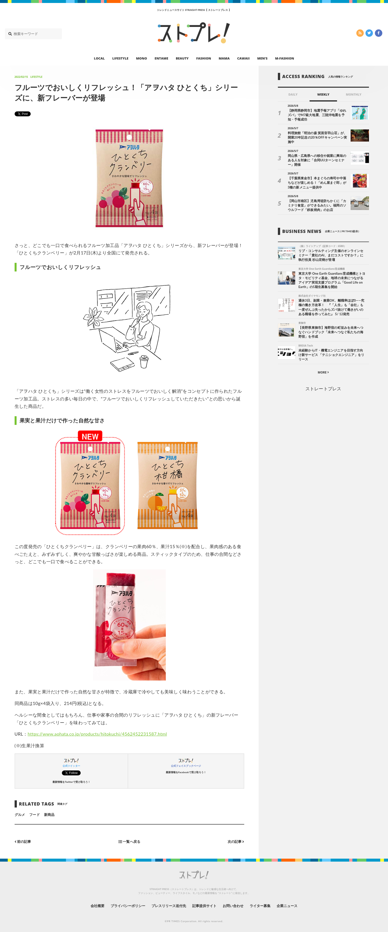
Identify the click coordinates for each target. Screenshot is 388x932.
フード (34, 814)
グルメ (20, 814)
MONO (141, 58)
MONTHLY (354, 94)
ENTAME (161, 58)
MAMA (224, 58)
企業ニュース (287, 906)
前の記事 (23, 842)
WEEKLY (323, 94)
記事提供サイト (204, 906)
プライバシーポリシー (128, 906)
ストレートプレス (323, 388)
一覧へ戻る (129, 842)
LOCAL (99, 58)
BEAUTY (182, 58)
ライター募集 (260, 906)
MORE (323, 372)
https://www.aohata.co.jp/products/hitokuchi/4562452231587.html (97, 734)
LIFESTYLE (120, 58)
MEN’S (262, 58)
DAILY (292, 94)
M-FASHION (284, 58)
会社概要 (97, 906)
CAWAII (243, 58)
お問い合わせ (233, 906)
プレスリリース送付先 (168, 906)
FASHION (203, 58)
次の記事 (236, 842)
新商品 (49, 814)
